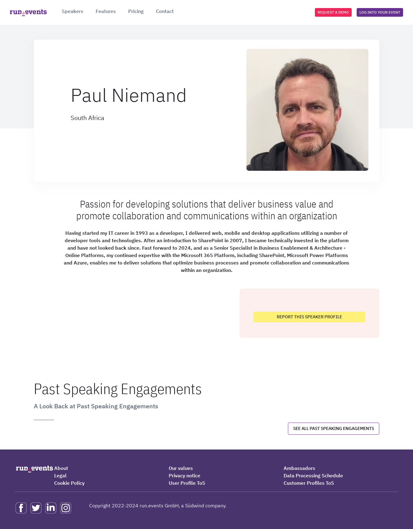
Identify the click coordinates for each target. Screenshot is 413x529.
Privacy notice (184, 475)
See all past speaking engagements (333, 428)
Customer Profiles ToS (309, 483)
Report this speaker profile (309, 317)
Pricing (136, 11)
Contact (165, 11)
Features (106, 11)
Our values (181, 468)
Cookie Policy (69, 483)
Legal (60, 475)
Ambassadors (299, 468)
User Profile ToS (187, 483)
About (61, 468)
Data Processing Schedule (313, 475)
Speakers (72, 11)
